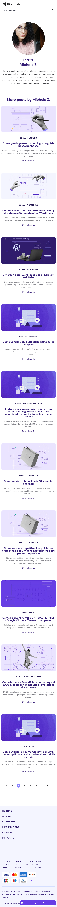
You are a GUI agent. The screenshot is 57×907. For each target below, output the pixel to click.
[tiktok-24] (53, 847)
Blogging (32, 138)
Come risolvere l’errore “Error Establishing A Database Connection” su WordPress (28, 212)
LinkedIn (45, 83)
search (52, 10)
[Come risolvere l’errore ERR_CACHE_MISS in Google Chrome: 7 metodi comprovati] (28, 593)
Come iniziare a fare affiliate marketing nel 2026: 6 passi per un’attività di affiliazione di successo (28, 685)
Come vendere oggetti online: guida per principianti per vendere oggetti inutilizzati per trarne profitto (28, 551)
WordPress (32, 205)
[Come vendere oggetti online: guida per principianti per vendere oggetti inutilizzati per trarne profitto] (28, 523)
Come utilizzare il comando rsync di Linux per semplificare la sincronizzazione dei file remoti (28, 754)
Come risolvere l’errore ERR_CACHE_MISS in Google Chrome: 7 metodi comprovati (28, 619)
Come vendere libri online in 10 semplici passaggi (28, 482)
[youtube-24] (36, 847)
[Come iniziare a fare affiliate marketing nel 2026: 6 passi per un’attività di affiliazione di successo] (28, 657)
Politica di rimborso (29, 863)
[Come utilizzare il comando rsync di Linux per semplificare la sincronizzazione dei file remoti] (28, 727)
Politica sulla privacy (18, 864)
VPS (32, 746)
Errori (32, 612)
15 (48, 785)
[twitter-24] (28, 847)
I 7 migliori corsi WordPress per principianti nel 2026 (28, 276)
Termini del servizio (38, 864)
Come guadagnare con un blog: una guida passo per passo (28, 145)
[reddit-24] (45, 847)
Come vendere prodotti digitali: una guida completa (28, 343)
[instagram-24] (20, 847)
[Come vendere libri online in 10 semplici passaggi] (28, 456)
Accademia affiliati (31, 677)
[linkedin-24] (3, 847)
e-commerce (32, 336)
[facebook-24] (11, 847)
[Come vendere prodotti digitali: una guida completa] (28, 317)
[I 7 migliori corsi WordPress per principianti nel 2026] (28, 250)
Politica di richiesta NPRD (6, 864)
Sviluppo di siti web (32, 403)
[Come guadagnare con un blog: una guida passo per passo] (28, 119)
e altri (30, 881)
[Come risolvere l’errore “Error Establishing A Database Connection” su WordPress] (28, 186)
